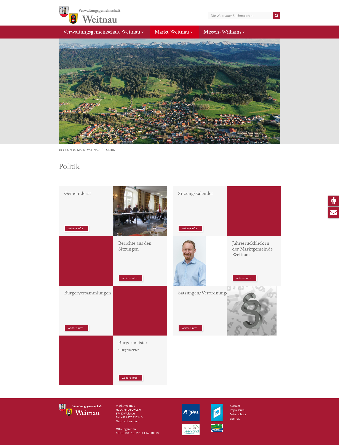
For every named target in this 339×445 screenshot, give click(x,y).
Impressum (237, 410)
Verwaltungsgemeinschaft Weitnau (101, 31)
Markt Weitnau (172, 31)
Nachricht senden (127, 421)
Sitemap (235, 419)
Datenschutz (238, 414)
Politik (109, 150)
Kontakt (235, 406)
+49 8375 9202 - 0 (131, 417)
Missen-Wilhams (222, 31)
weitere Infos (75, 228)
